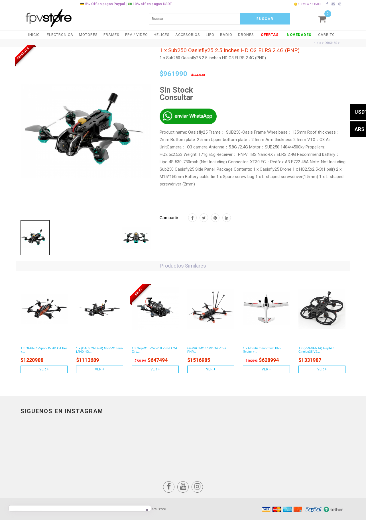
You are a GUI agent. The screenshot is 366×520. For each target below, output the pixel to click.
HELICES (162, 34)
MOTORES (88, 34)
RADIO (226, 34)
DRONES (246, 34)
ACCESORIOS (187, 34)
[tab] (35, 237)
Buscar (265, 19)
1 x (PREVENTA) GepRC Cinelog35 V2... (316, 349)
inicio (317, 43)
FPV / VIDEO (136, 34)
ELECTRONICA (60, 34)
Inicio (34, 34)
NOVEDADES (299, 34)
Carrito (326, 34)
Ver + (44, 369)
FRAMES (111, 34)
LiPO (210, 34)
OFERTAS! (270, 34)
